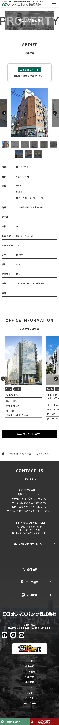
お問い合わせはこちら (29, 544)
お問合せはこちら (15, 721)
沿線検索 (29, 595)
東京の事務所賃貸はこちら (44, 721)
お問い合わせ (29, 703)
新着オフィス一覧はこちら (29, 433)
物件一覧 (26, 454)
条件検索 (13, 454)
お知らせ (29, 698)
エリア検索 (29, 582)
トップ (29, 660)
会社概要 (29, 682)
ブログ (29, 692)
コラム (29, 687)
